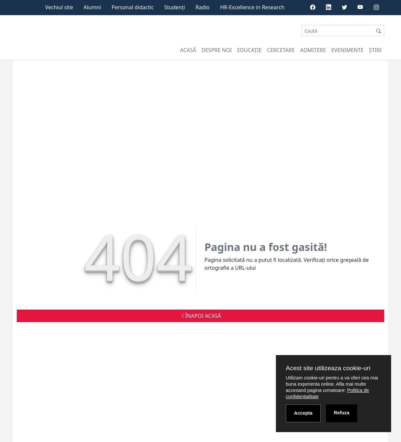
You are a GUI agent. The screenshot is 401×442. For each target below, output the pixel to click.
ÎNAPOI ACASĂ (200, 316)
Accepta (303, 413)
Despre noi (216, 50)
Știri (375, 50)
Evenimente (347, 50)
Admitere (313, 50)
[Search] (337, 31)
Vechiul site (59, 7)
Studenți (174, 7)
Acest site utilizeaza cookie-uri (328, 368)
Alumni (92, 7)
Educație (249, 50)
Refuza (341, 412)
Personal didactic (133, 7)
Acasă (188, 50)
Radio (203, 7)
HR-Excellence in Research (252, 7)
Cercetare (281, 50)
